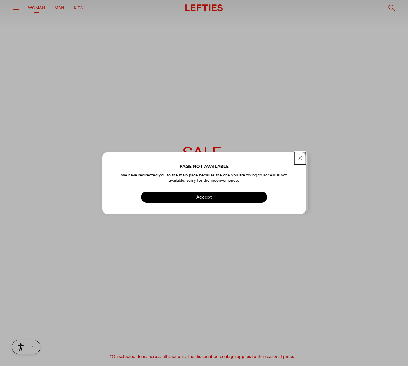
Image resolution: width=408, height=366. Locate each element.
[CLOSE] (300, 158)
